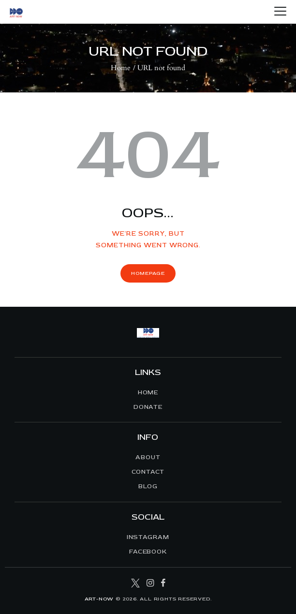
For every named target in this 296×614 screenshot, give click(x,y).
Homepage (147, 273)
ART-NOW (99, 599)
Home (121, 68)
